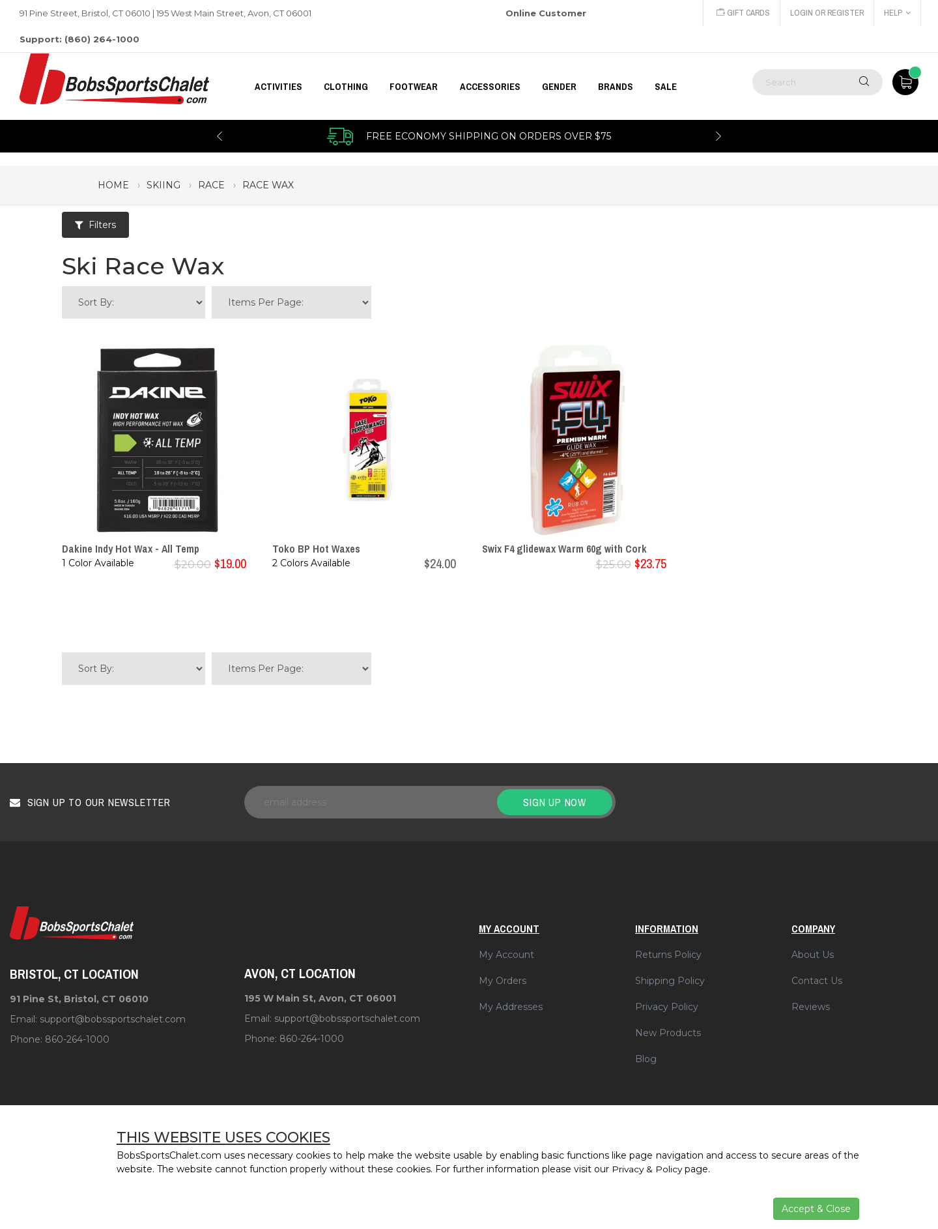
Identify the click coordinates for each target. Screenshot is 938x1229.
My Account (506, 955)
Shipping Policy (670, 981)
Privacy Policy (666, 1007)
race (211, 185)
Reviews (810, 1007)
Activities (278, 86)
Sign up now (554, 802)
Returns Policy (668, 955)
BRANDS (615, 86)
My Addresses (511, 1007)
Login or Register (826, 12)
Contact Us (816, 981)
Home (113, 185)
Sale (666, 86)
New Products (668, 1033)
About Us (812, 955)
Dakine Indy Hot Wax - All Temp (130, 549)
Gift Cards (740, 12)
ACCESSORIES (490, 86)
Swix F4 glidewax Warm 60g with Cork (564, 549)
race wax (268, 185)
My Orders (502, 981)
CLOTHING (346, 86)
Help (897, 12)
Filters (95, 225)
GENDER (559, 86)
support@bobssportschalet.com (113, 1019)
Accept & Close (816, 1209)
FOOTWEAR (414, 86)
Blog (646, 1059)
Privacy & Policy (648, 1169)
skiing (163, 185)
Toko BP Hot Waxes (316, 549)
